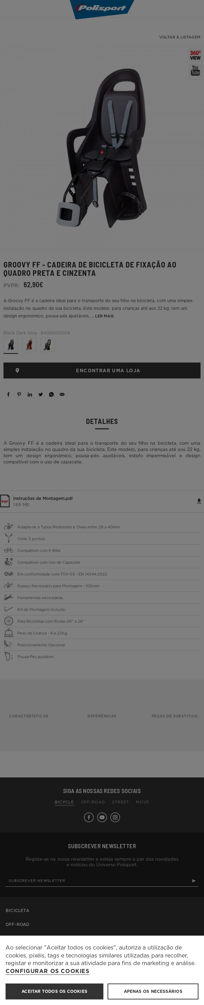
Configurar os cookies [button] (48, 971)
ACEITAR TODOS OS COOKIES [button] (54, 991)
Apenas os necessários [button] (153, 991)
